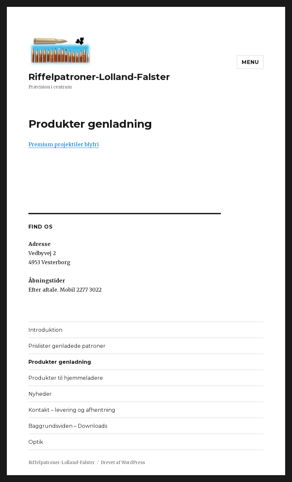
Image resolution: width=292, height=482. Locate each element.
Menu (250, 62)
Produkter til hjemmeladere (65, 378)
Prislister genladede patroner (66, 346)
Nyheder (40, 394)
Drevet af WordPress (123, 462)
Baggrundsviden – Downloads (67, 426)
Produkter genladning (59, 362)
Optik (35, 442)
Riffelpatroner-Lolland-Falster (99, 76)
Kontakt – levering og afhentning (71, 410)
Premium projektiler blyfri (63, 144)
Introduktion (45, 330)
